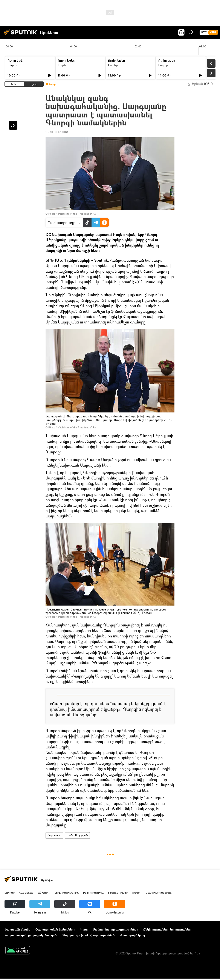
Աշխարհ (43, 893)
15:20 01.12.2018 (57, 132)
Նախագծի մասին (17, 929)
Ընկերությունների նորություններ (167, 929)
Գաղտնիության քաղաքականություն (31, 935)
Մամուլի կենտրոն (159, 893)
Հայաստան (54, 835)
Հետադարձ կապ (132, 935)
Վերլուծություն (66, 893)
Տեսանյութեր (118, 893)
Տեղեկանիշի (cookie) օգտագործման (88, 935)
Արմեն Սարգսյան (77, 835)
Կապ (84, 929)
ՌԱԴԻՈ (136, 893)
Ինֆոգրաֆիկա (93, 893)
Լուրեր (12, 65)
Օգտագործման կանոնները (55, 929)
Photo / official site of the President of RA (72, 213)
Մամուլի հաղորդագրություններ (115, 929)
